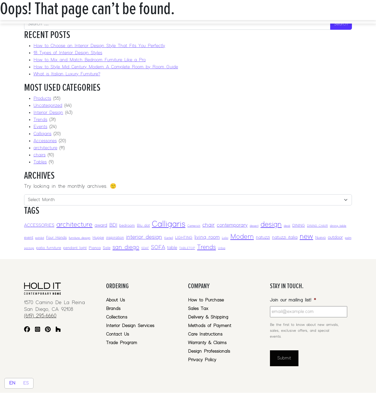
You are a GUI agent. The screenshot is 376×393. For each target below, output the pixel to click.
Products (42, 98)
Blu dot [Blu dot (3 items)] (143, 226)
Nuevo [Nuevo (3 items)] (320, 238)
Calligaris (42, 134)
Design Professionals (209, 351)
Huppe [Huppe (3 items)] (98, 238)
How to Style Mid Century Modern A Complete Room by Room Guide (105, 67)
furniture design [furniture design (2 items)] (79, 237)
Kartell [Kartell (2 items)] (168, 237)
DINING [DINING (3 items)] (298, 226)
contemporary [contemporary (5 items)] (232, 225)
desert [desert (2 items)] (254, 225)
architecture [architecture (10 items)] (74, 224)
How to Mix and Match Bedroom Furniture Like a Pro (89, 60)
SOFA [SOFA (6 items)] (158, 247)
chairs (39, 155)
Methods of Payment (209, 326)
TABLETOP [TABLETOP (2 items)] (187, 248)
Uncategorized (47, 105)
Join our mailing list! (293, 300)
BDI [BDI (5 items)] (113, 225)
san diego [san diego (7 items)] (126, 247)
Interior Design (48, 112)
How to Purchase (206, 300)
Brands (113, 308)
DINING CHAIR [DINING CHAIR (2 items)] (317, 225)
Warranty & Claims (207, 343)
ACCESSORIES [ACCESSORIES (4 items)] (39, 225)
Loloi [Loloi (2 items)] (225, 237)
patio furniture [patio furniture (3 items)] (48, 248)
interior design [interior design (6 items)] (144, 237)
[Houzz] (58, 330)
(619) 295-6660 (40, 316)
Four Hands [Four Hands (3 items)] (56, 238)
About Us (115, 300)
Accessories (45, 141)
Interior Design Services (130, 326)
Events (40, 127)
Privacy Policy (202, 360)
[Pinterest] (48, 330)
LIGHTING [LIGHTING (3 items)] (183, 238)
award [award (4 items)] (101, 225)
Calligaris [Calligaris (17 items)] (168, 224)
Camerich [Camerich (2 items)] (193, 225)
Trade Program (121, 343)
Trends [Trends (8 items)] (206, 247)
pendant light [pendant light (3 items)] (75, 248)
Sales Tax (198, 308)
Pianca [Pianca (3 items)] (95, 248)
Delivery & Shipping (208, 317)
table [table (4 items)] (172, 248)
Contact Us (117, 334)
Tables (40, 162)
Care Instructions (205, 334)
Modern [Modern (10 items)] (242, 236)
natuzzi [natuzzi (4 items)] (263, 237)
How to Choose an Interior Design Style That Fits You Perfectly (99, 46)
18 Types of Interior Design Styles (67, 53)
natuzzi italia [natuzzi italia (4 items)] (285, 237)
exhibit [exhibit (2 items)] (39, 237)
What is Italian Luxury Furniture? (66, 74)
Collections (116, 317)
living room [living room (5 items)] (207, 237)
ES (26, 383)
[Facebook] (27, 330)
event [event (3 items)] (28, 238)
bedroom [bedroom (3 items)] (127, 226)
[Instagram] (37, 330)
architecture (45, 148)
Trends (40, 119)
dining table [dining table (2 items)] (338, 225)
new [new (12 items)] (306, 236)
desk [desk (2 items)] (287, 225)
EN (12, 383)
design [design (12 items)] (271, 224)
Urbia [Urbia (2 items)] (221, 248)
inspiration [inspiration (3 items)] (115, 238)
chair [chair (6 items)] (208, 225)
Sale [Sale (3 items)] (106, 248)
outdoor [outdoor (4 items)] (335, 237)
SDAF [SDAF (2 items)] (145, 248)
